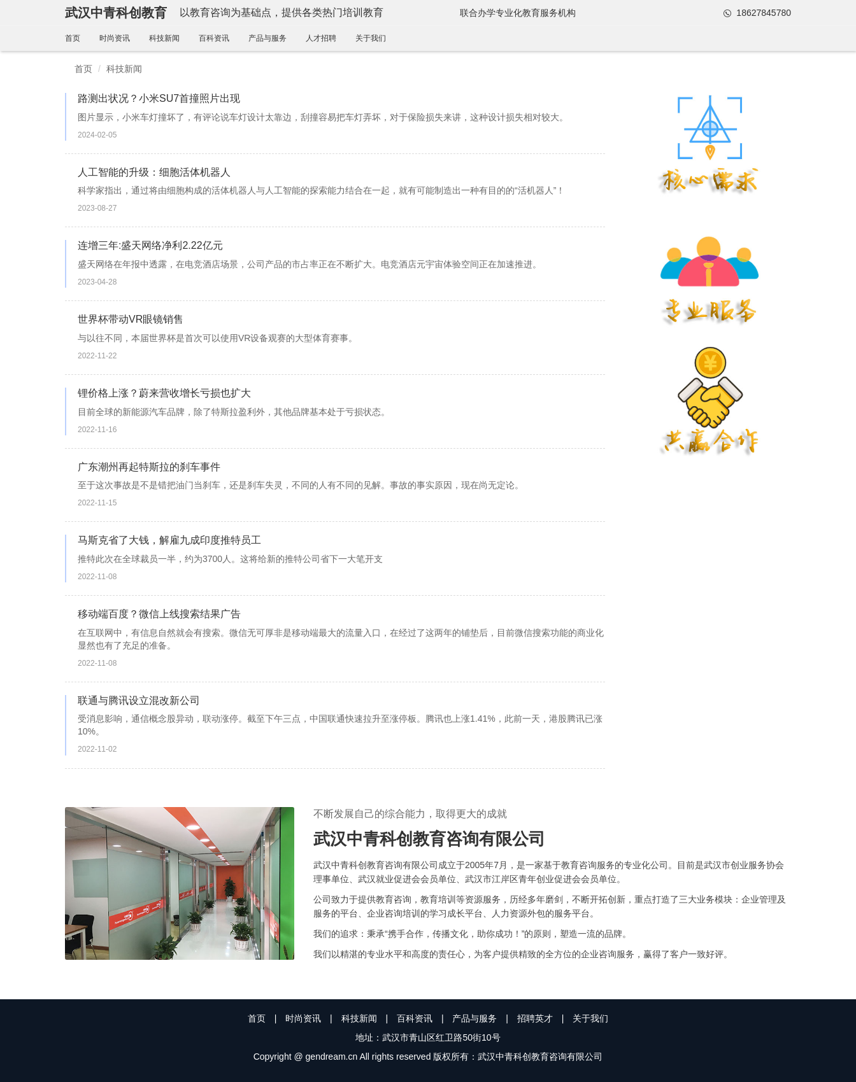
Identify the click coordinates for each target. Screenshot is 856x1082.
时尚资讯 (114, 38)
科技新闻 (164, 38)
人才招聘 (321, 38)
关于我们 (370, 38)
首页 (72, 38)
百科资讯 (214, 38)
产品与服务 (267, 38)
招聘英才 (535, 1018)
